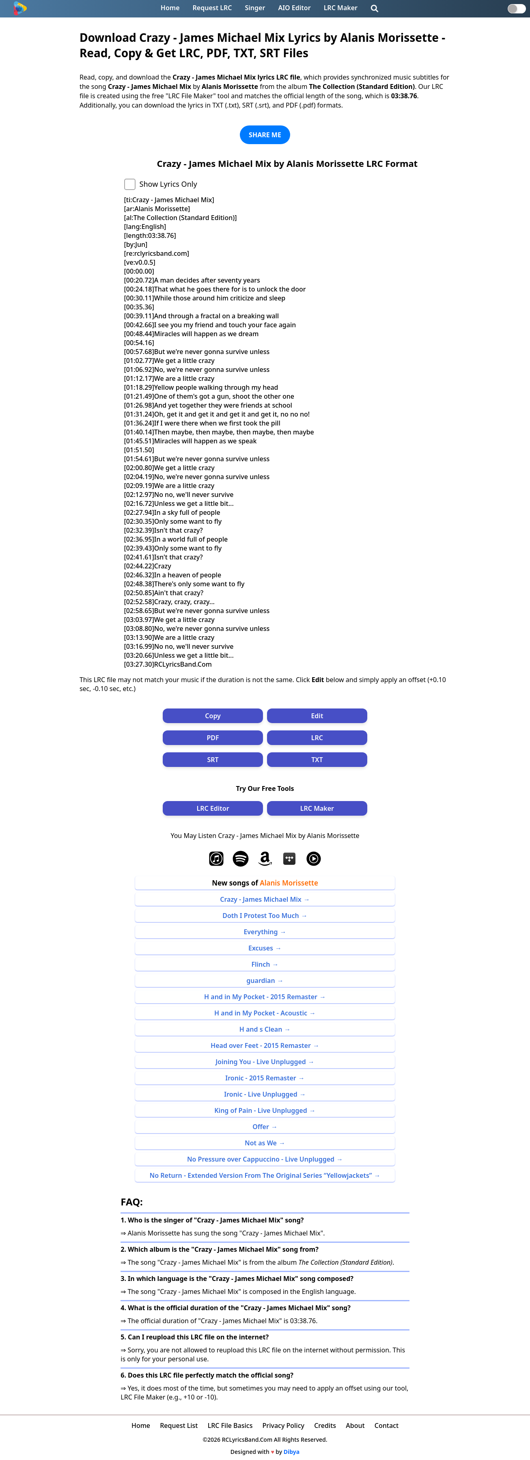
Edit (317, 715)
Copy (213, 715)
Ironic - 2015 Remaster (260, 1077)
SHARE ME (265, 134)
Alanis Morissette (289, 883)
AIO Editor (294, 7)
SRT (212, 759)
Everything (260, 931)
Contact (387, 1425)
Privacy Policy (283, 1425)
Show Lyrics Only (168, 184)
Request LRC (212, 7)
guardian (260, 980)
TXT (317, 759)
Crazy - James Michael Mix (261, 899)
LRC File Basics (230, 1425)
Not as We (261, 1142)
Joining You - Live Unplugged (260, 1061)
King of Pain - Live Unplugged (260, 1110)
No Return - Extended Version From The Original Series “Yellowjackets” (261, 1175)
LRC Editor (213, 808)
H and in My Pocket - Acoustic (260, 1013)
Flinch (260, 964)
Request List (179, 1425)
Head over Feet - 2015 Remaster (261, 1045)
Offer (260, 1126)
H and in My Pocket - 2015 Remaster (260, 996)
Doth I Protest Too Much (260, 915)
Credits (325, 1425)
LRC (317, 737)
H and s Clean (260, 1029)
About (355, 1425)
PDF (213, 737)
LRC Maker (341, 7)
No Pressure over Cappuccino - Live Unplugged (260, 1159)
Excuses (260, 948)
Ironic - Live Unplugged (260, 1094)
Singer (255, 7)
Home (170, 7)
